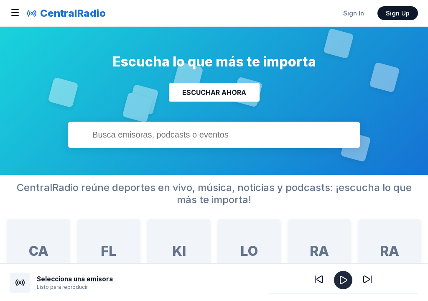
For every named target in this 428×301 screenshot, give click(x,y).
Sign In (353, 13)
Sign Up (398, 13)
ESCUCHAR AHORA (214, 92)
